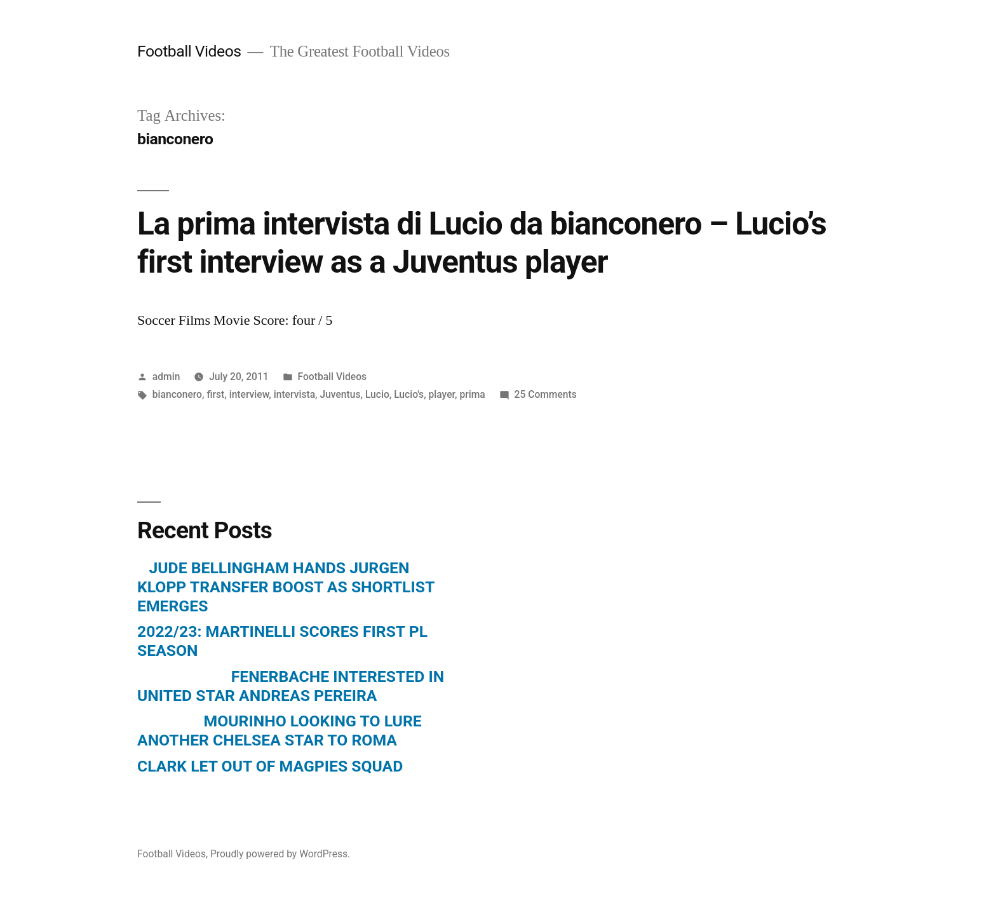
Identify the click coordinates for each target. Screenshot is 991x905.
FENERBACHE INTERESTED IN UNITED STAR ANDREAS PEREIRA (290, 686)
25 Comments (546, 394)
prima (472, 394)
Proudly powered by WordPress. (280, 854)
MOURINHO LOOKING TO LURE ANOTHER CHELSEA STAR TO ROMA (279, 730)
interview (249, 394)
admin (166, 377)
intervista (294, 394)
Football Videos (189, 51)
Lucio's (409, 394)
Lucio (377, 394)
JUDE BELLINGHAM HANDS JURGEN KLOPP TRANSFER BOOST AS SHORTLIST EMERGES (286, 587)
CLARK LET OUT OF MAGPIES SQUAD (270, 766)
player (442, 394)
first (215, 394)
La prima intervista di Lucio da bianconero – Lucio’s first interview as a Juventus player (481, 242)
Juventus (340, 394)
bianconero (177, 394)
